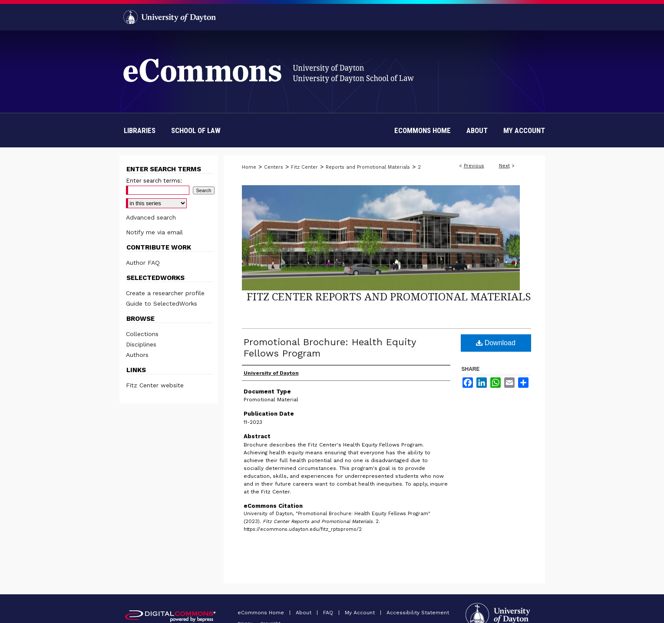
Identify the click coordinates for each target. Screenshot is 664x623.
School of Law (196, 130)
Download (495, 342)
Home (249, 167)
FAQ (329, 613)
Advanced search (151, 217)
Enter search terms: (154, 180)
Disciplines (141, 344)
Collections (142, 333)
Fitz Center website (155, 385)
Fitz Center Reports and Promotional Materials (389, 296)
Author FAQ (143, 262)
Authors (137, 354)
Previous (474, 166)
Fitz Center (304, 167)
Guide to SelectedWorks (161, 303)
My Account (361, 613)
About (304, 613)
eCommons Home (262, 613)
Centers (273, 167)
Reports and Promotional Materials (368, 167)
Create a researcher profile (165, 293)
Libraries (139, 130)
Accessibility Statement (418, 613)
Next (504, 166)
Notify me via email (154, 232)
